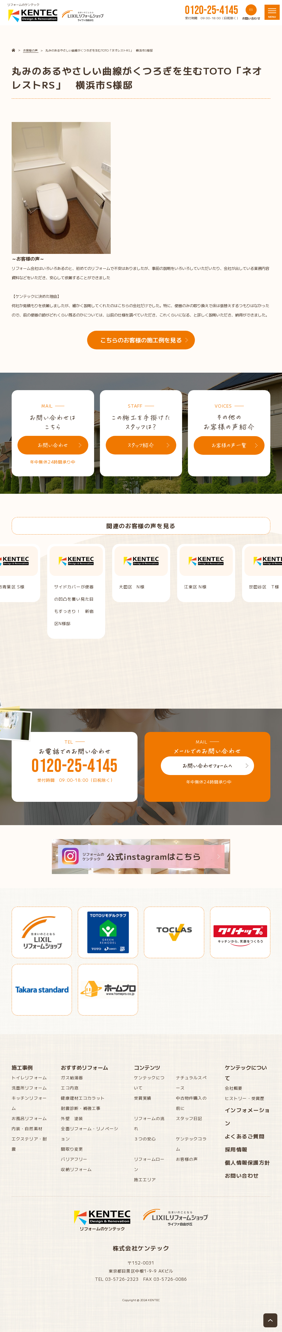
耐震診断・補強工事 (81, 1108)
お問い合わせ (242, 1175)
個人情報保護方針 (247, 1162)
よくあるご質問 (245, 1136)
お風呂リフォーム (29, 1118)
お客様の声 (187, 1159)
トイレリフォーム (29, 1077)
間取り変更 (72, 1149)
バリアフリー (74, 1159)
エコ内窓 (69, 1088)
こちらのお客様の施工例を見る (141, 340)
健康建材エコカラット (83, 1098)
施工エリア (145, 1179)
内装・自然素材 (27, 1128)
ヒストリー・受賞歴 (245, 1098)
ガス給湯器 (72, 1077)
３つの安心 (145, 1139)
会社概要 (233, 1088)
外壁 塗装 (72, 1118)
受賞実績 (142, 1098)
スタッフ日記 (189, 1118)
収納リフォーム (76, 1169)
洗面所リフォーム (29, 1088)
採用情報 (236, 1149)
